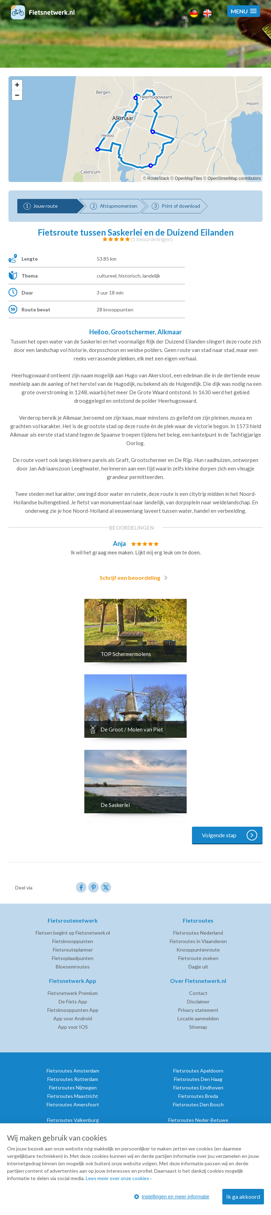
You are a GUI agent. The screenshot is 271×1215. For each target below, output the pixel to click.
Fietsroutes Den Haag (198, 1079)
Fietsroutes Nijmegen (73, 1088)
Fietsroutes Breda (198, 1096)
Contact (198, 993)
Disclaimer (198, 1001)
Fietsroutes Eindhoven (198, 1088)
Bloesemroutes (73, 967)
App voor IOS (73, 1027)
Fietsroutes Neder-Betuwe (198, 1120)
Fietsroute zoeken (198, 958)
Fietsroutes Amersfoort (73, 1104)
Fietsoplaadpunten (73, 958)
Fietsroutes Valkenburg (73, 1120)
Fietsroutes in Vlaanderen (198, 941)
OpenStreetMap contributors (234, 178)
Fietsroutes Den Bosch (198, 1104)
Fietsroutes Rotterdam (72, 1079)
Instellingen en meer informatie (171, 1196)
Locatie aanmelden (198, 1018)
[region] (135, 129)
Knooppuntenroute (198, 950)
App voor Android (72, 1018)
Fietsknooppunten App (72, 1010)
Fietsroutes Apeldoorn (198, 1071)
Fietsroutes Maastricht (72, 1096)
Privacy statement (198, 1010)
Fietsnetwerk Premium (73, 993)
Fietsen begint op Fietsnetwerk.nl (73, 933)
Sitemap (198, 1027)
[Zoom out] (17, 95)
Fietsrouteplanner (73, 950)
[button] (243, 11)
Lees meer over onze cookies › (119, 1178)
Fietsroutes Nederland (198, 933)
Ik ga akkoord (243, 1196)
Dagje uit (198, 967)
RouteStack (158, 178)
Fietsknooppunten (72, 941)
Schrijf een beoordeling (135, 577)
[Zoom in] (17, 85)
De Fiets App (73, 1001)
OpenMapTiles (188, 178)
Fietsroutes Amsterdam (73, 1071)
